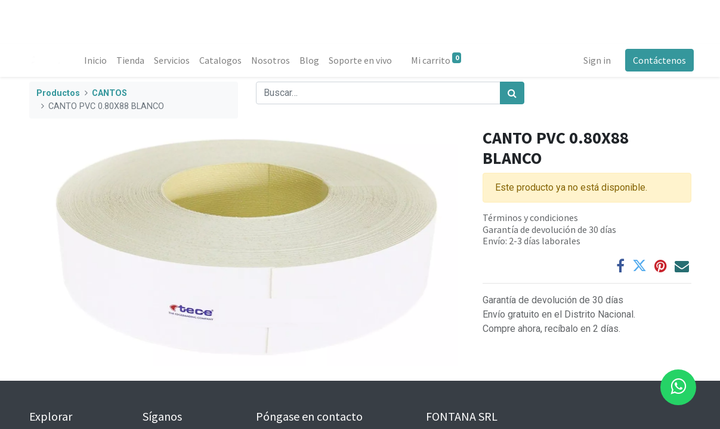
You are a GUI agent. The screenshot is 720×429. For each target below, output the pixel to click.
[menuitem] (98, 60)
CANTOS (109, 93)
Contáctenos (657, 60)
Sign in (594, 60)
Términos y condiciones (530, 217)
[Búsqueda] (512, 93)
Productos (58, 93)
